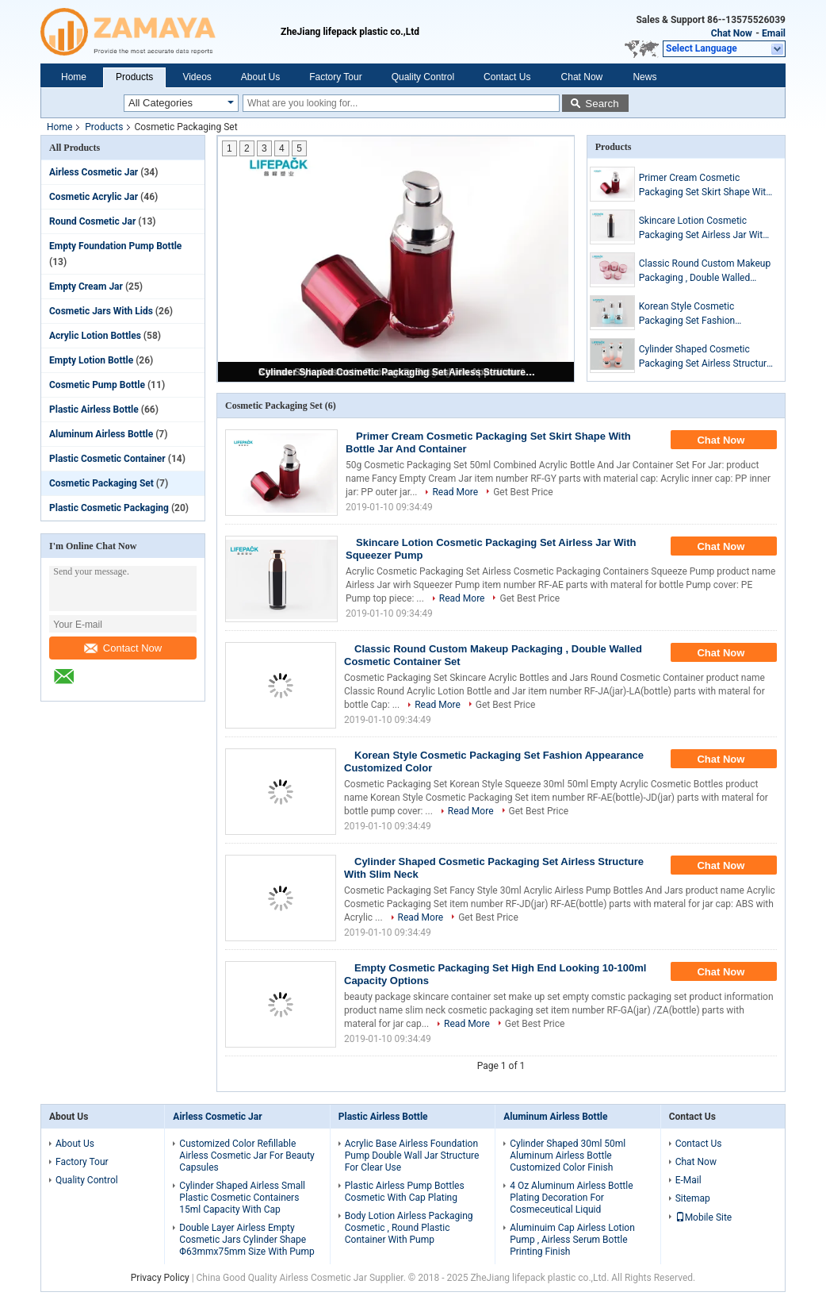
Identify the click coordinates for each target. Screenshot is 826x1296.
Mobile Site (703, 1217)
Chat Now (731, 33)
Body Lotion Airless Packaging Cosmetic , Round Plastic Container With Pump (409, 1227)
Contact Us (507, 77)
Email (774, 33)
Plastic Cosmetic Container (107, 458)
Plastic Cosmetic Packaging (109, 507)
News (644, 77)
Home (73, 77)
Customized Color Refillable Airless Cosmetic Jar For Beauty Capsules (246, 1155)
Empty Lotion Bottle (91, 360)
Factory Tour (335, 77)
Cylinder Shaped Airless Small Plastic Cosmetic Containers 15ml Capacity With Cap (242, 1197)
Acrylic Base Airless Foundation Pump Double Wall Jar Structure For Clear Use (412, 1155)
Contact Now (123, 648)
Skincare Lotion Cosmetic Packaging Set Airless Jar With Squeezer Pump (703, 228)
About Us (260, 77)
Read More (455, 492)
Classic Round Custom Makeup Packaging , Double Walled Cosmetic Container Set (705, 271)
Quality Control (423, 77)
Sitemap (692, 1198)
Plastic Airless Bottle (94, 409)
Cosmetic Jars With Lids (101, 311)
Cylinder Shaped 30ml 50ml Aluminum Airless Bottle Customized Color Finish (567, 1155)
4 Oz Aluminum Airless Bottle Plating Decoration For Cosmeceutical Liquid (571, 1197)
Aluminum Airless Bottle (101, 434)
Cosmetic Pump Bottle (97, 384)
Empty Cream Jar (86, 286)
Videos (196, 77)
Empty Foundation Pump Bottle (115, 246)
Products (134, 77)
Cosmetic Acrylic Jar (93, 196)
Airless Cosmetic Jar (93, 172)
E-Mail (688, 1180)
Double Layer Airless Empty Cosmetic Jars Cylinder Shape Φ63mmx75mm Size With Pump (246, 1239)
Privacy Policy (160, 1277)
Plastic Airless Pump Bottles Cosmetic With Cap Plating (405, 1191)
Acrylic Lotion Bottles (95, 335)
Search (601, 104)
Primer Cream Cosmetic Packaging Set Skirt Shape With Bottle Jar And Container (705, 185)
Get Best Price (523, 492)
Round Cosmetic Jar (92, 221)
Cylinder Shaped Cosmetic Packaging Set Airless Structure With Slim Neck (397, 372)
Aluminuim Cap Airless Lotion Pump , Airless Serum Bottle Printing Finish (572, 1239)
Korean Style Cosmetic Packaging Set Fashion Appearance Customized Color (703, 314)
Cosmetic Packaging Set (101, 483)
